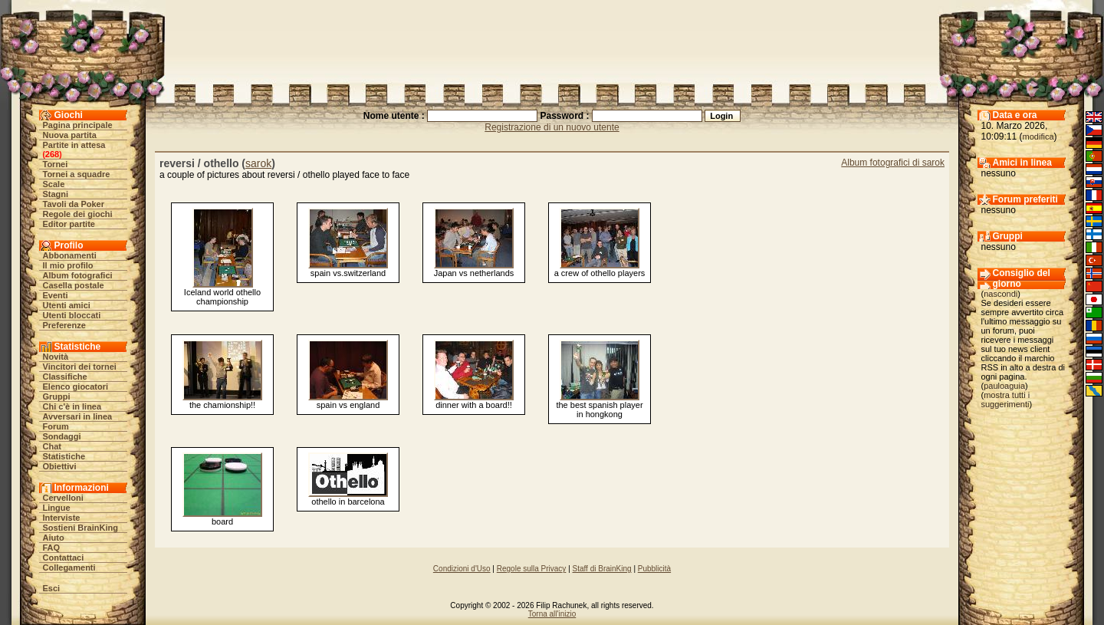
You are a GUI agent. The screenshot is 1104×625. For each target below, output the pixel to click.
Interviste (61, 517)
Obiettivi (60, 466)
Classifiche (65, 376)
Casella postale (73, 285)
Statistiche (64, 456)
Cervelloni (63, 497)
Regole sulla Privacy (532, 568)
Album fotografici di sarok (893, 162)
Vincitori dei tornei (80, 366)
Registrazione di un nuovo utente (552, 127)
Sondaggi (62, 436)
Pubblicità (654, 568)
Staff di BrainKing (602, 568)
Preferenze (64, 325)
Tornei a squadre (76, 174)
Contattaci (63, 557)
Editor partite (69, 224)
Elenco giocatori (76, 386)
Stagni (56, 194)
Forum (56, 426)
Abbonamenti (70, 255)
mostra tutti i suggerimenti (1005, 399)
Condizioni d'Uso (462, 568)
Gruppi (57, 396)
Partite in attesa (74, 145)
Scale (54, 184)
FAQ (52, 547)
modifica (1038, 136)
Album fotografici (78, 275)
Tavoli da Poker (74, 204)
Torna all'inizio (552, 614)
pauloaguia (1004, 385)
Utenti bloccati (72, 315)
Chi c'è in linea (72, 406)
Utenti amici (66, 305)
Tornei (55, 164)
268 (52, 154)
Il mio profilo (68, 265)
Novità (56, 356)
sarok (258, 163)
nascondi (1000, 293)
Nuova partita (70, 135)
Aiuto (53, 537)
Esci (52, 588)
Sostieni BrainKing (80, 527)
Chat (52, 446)
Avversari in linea (78, 416)
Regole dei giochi (78, 214)
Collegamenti (69, 567)
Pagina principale (78, 125)
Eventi (55, 295)
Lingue (57, 507)
